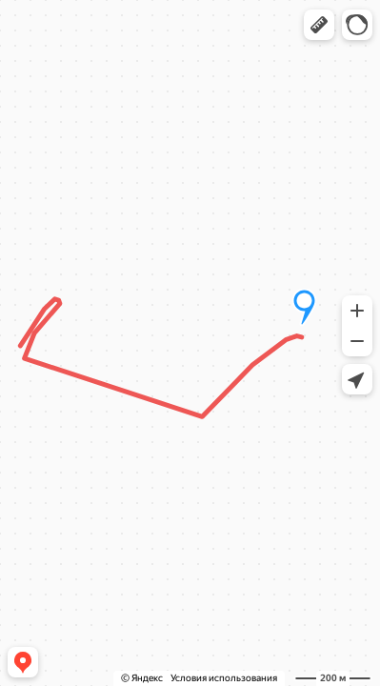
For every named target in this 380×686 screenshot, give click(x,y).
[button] (319, 25)
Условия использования (223, 678)
